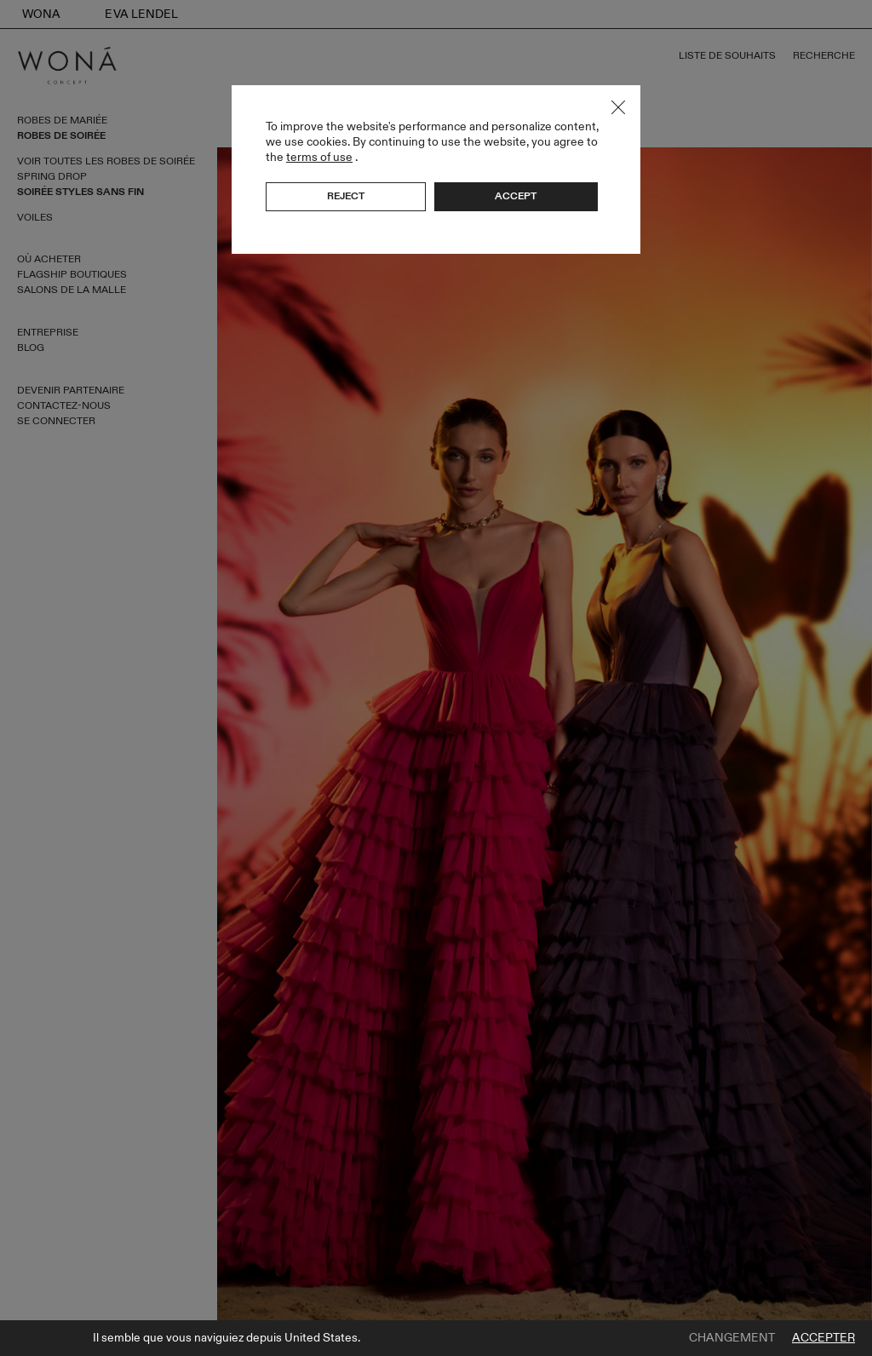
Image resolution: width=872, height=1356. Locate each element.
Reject (345, 196)
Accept (515, 196)
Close (618, 107)
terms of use (319, 157)
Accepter (823, 1338)
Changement (732, 1338)
